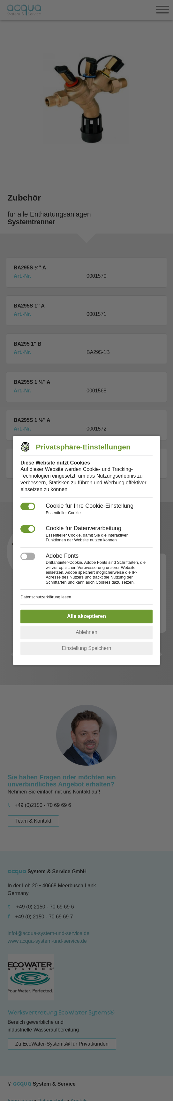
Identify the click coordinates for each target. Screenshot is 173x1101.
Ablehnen (86, 632)
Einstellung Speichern (86, 648)
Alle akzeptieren (86, 616)
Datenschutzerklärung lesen (45, 597)
